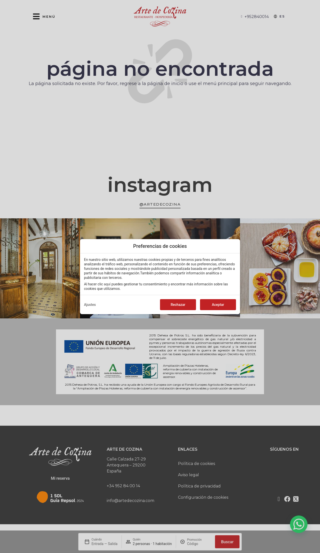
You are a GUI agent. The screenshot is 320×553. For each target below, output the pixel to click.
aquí (107, 284)
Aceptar (218, 305)
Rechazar (178, 305)
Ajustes (90, 305)
